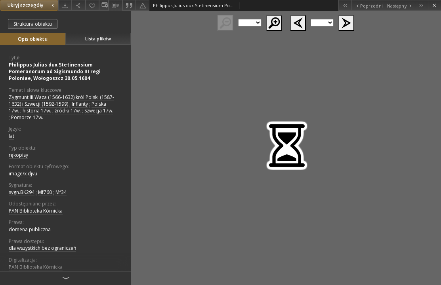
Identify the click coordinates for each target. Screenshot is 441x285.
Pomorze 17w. (27, 117)
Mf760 (45, 192)
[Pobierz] (65, 5)
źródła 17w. (68, 110)
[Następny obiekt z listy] (400, 5)
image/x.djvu (23, 173)
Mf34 (61, 192)
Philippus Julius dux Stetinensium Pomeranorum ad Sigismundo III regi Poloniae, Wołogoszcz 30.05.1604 (55, 71)
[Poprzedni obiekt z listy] (367, 5)
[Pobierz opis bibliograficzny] (115, 5)
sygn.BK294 (21, 192)
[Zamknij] (434, 5)
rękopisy (18, 155)
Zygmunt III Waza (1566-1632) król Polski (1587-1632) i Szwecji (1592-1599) (61, 100)
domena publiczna (30, 229)
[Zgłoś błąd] (142, 5)
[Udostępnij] (78, 5)
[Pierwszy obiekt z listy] (344, 5)
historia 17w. (37, 110)
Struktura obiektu (32, 24)
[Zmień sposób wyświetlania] (104, 5)
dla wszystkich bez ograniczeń (42, 248)
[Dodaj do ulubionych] (92, 5)
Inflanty (80, 104)
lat (11, 136)
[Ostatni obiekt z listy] (421, 5)
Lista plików (98, 39)
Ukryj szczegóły (32, 5)
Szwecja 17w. (98, 110)
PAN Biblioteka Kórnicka (36, 210)
